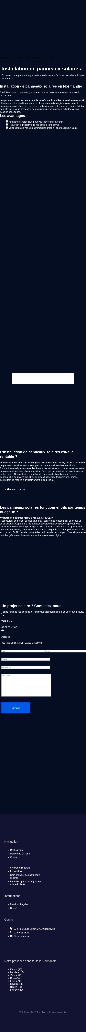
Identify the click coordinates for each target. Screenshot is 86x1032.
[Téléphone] (2, 614)
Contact (53, 58)
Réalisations (39, 58)
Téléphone (6, 621)
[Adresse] (2, 630)
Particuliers (7, 58)
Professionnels (23, 58)
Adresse (5, 637)
